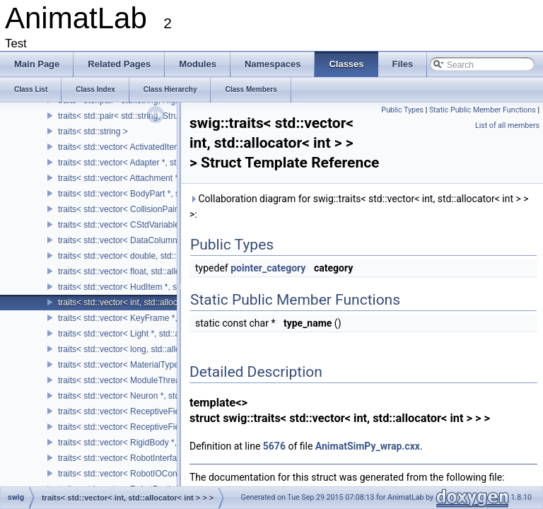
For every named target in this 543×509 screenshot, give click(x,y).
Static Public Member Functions (482, 110)
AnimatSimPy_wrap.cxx (367, 446)
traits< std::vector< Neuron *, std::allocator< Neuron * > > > (168, 396)
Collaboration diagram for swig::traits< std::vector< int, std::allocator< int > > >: (359, 206)
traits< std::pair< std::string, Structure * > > (137, 116)
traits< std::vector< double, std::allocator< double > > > (160, 256)
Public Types (402, 110)
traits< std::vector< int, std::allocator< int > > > (144, 303)
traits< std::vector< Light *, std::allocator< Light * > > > (159, 334)
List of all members (507, 125)
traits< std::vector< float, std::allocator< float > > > (151, 271)
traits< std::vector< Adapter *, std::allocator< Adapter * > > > (170, 163)
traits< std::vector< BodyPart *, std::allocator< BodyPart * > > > (175, 194)
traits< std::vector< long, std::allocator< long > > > (151, 349)
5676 (274, 446)
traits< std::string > (93, 131)
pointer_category (267, 268)
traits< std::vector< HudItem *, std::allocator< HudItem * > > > (173, 287)
